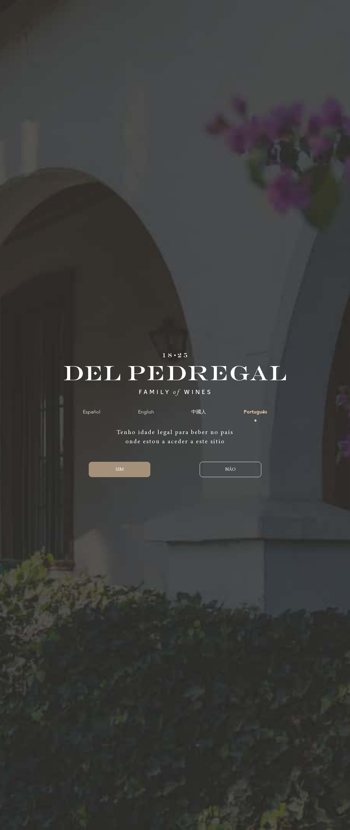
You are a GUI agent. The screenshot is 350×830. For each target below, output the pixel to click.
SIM (120, 469)
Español (91, 412)
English (146, 412)
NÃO (230, 469)
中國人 (198, 412)
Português (255, 412)
